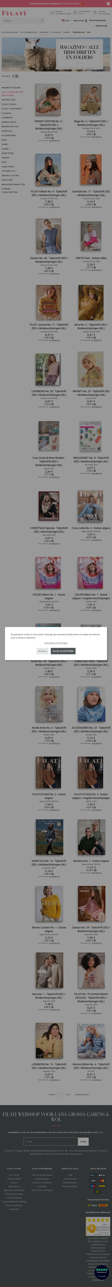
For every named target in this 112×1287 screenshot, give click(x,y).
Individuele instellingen (56, 643)
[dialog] (56, 643)
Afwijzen (42, 651)
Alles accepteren (63, 651)
